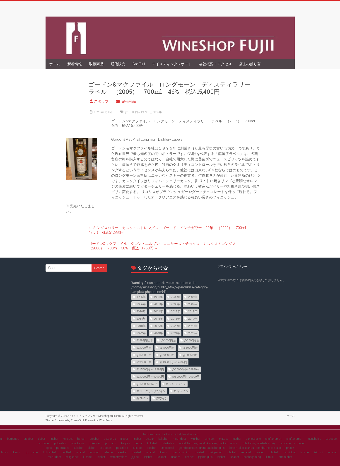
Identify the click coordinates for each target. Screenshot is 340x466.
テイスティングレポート (172, 64)
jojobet (260, 452)
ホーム (54, 64)
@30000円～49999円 (150, 376)
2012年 (175, 311)
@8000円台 (190, 355)
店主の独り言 (250, 64)
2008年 (175, 304)
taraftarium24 (273, 438)
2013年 (192, 311)
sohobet (231, 452)
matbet (223, 438)
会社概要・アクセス (215, 64)
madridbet (179, 438)
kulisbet (68, 438)
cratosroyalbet (118, 457)
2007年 (158, 304)
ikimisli (16, 452)
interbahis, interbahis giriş (259, 443)
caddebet (332, 438)
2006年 (141, 304)
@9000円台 (144, 362)
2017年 (192, 318)
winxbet (195, 438)
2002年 (175, 297)
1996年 (158, 297)
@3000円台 (144, 347)
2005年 (157, 112)
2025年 (192, 333)
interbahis (168, 443)
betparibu (13, 438)
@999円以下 (144, 340)
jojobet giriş (205, 457)
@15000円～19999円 (138, 112)
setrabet (108, 452)
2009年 (192, 304)
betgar (81, 438)
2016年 (175, 318)
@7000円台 (167, 355)
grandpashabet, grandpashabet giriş (201, 447)
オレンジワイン (176, 384)
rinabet (54, 438)
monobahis (314, 438)
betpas (125, 443)
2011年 (158, 311)
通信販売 (118, 64)
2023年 (158, 333)
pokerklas (60, 443)
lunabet (80, 452)
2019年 (158, 326)
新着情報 (74, 64)
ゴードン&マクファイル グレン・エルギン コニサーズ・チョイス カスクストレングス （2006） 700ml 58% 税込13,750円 (164, 245)
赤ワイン (162, 398)
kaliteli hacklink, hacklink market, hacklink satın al (208, 443)
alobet (41, 438)
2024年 (175, 333)
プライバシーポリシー (232, 266)
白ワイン (142, 398)
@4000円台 (167, 347)
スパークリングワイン (151, 391)
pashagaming (181, 452)
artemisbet (285, 457)
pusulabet (62, 447)
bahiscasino (253, 438)
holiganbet (49, 452)
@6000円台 (144, 355)
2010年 (141, 311)
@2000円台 (191, 340)
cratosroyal (167, 447)
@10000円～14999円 (173, 362)
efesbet (122, 452)
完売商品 (128, 101)
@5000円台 (190, 347)
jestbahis (111, 443)
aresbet (28, 438)
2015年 (158, 318)
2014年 (141, 318)
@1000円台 (168, 340)
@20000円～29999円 (186, 369)
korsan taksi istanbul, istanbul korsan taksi (255, 447)
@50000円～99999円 (186, 376)
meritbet (66, 452)
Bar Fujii (139, 64)
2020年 (175, 326)
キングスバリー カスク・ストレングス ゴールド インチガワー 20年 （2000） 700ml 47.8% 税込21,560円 (169, 230)
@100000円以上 (147, 384)
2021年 (192, 326)
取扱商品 (96, 64)
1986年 (141, 297)
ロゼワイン (181, 391)
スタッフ (101, 101)
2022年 (141, 333)
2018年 (141, 326)
